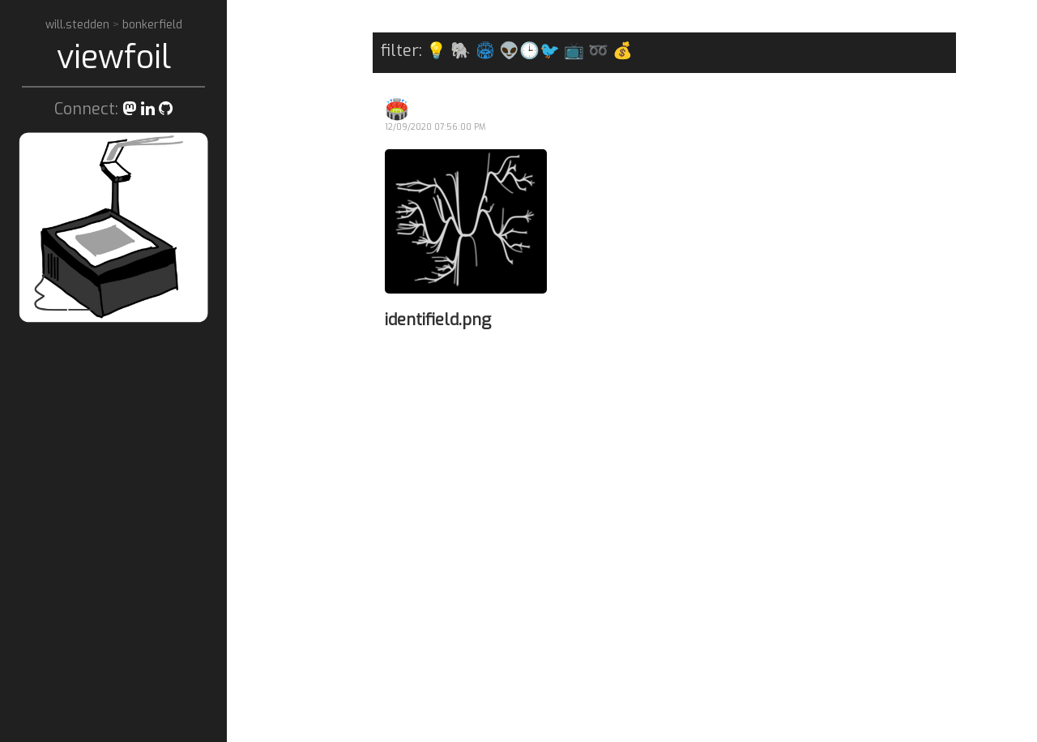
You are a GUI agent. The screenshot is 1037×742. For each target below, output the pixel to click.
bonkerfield (152, 24)
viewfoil (114, 57)
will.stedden (79, 24)
